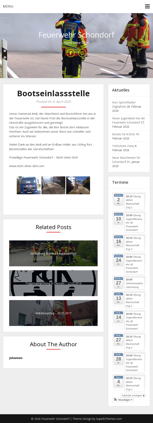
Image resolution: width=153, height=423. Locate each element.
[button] (122, 400)
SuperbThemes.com (109, 419)
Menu (8, 6)
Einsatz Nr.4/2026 (123, 134)
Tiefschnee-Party (123, 146)
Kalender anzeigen (133, 395)
